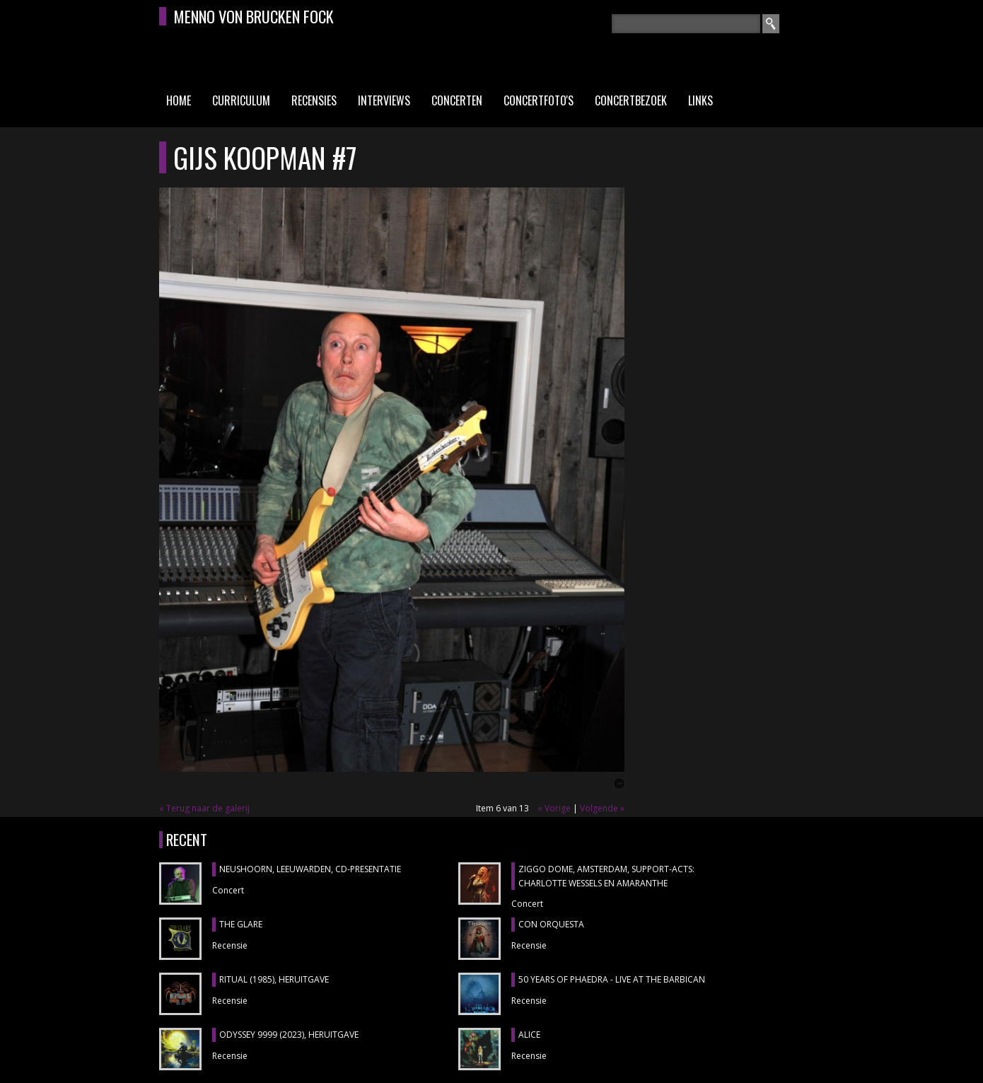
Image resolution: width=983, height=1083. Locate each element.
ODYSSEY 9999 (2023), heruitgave (289, 1035)
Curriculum (241, 100)
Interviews (384, 100)
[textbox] (686, 23)
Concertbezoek (631, 100)
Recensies (314, 100)
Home (178, 100)
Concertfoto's (539, 100)
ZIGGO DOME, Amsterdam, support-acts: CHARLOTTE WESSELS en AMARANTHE (606, 876)
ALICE (529, 1035)
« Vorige (554, 808)
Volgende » (602, 808)
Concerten (456, 100)
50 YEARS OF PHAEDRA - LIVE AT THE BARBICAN (611, 979)
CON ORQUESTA (551, 924)
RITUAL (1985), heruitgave (274, 979)
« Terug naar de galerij (204, 808)
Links (700, 100)
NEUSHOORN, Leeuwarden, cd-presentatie (310, 869)
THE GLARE (240, 924)
